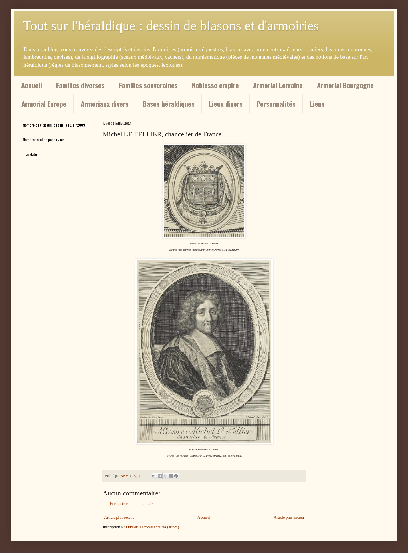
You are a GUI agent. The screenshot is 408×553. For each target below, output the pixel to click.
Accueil (31, 85)
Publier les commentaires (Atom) (152, 527)
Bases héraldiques (169, 103)
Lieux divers (226, 103)
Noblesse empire (215, 85)
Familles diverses (80, 85)
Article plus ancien (289, 517)
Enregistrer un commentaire (132, 504)
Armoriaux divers (105, 103)
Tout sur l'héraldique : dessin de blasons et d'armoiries (171, 25)
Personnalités (276, 103)
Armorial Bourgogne (345, 85)
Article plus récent (119, 517)
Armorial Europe (43, 103)
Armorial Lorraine (278, 85)
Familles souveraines (148, 85)
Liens (317, 103)
